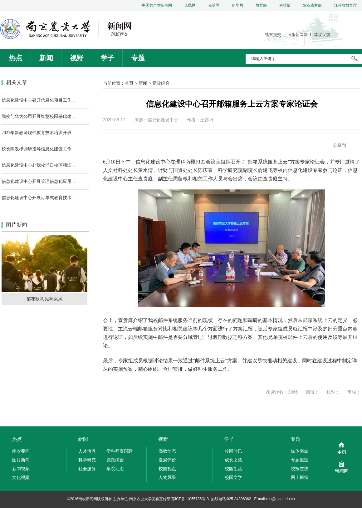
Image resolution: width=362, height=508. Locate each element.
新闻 (46, 58)
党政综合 (161, 83)
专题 (138, 58)
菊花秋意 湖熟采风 (45, 298)
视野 (77, 58)
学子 (107, 58)
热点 (15, 58)
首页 (129, 83)
